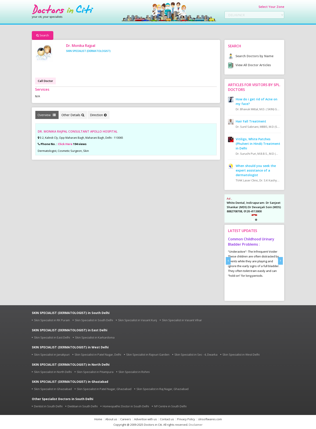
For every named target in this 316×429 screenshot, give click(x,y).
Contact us (167, 419)
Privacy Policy (186, 419)
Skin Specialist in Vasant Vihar (182, 320)
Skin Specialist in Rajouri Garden (147, 354)
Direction (98, 115)
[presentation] (228, 261)
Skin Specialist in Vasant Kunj (137, 320)
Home (98, 419)
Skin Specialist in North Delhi (53, 372)
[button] (252, 220)
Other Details (72, 115)
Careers (125, 419)
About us (111, 419)
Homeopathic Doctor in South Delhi (126, 406)
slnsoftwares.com (210, 419)
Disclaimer (196, 425)
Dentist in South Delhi (48, 406)
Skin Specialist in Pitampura (95, 372)
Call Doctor (45, 81)
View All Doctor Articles (249, 65)
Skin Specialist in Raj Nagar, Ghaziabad (162, 389)
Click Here (65, 144)
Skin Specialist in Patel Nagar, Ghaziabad (104, 389)
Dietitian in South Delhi (83, 406)
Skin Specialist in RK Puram (52, 320)
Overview (47, 115)
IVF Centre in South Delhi (170, 406)
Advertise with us (145, 419)
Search (42, 35)
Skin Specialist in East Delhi (52, 337)
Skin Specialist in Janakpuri (52, 354)
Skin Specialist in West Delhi (241, 354)
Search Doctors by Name (250, 56)
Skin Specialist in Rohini (134, 372)
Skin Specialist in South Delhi (94, 320)
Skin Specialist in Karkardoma (95, 337)
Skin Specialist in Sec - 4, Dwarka (195, 354)
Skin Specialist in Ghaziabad (53, 389)
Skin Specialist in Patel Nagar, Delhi (98, 354)
